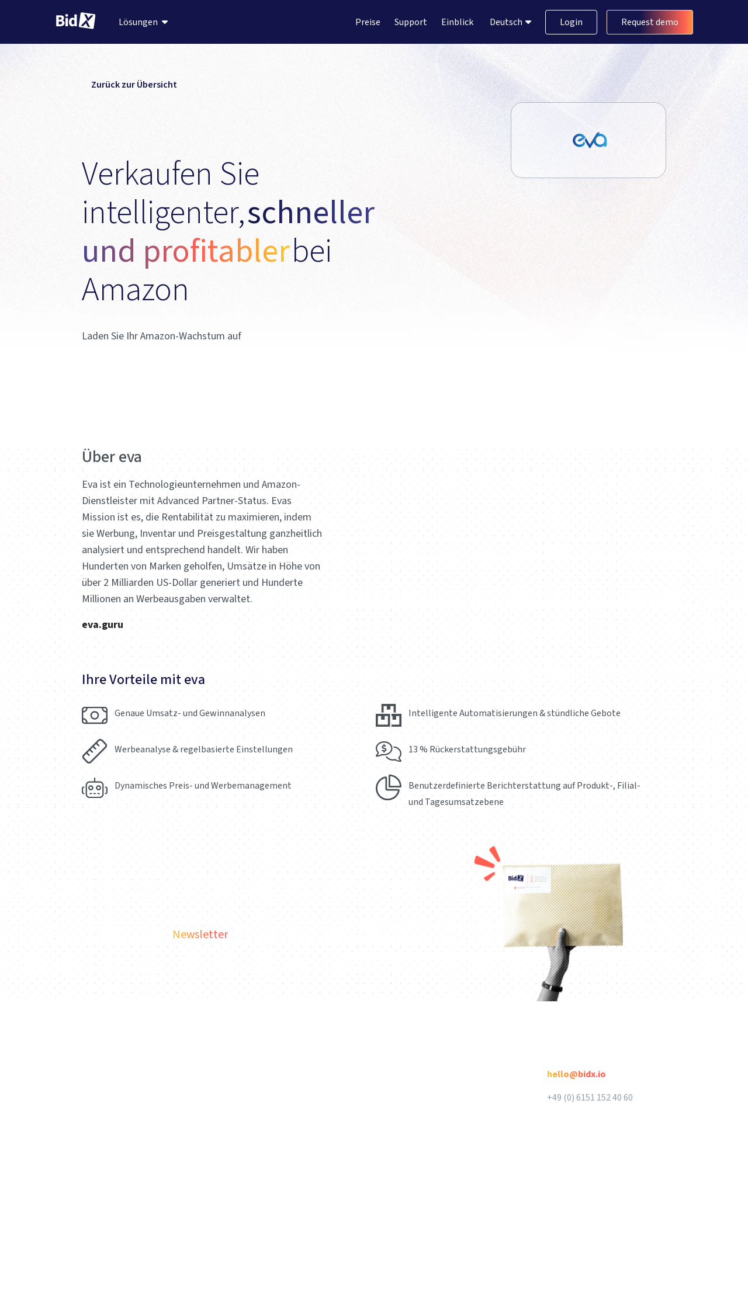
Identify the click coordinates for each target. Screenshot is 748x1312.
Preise (367, 22)
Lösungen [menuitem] (138, 22)
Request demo (649, 22)
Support (410, 22)
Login (571, 22)
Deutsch (507, 22)
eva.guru (102, 624)
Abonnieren (628, 941)
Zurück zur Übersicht (129, 84)
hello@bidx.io (576, 1074)
